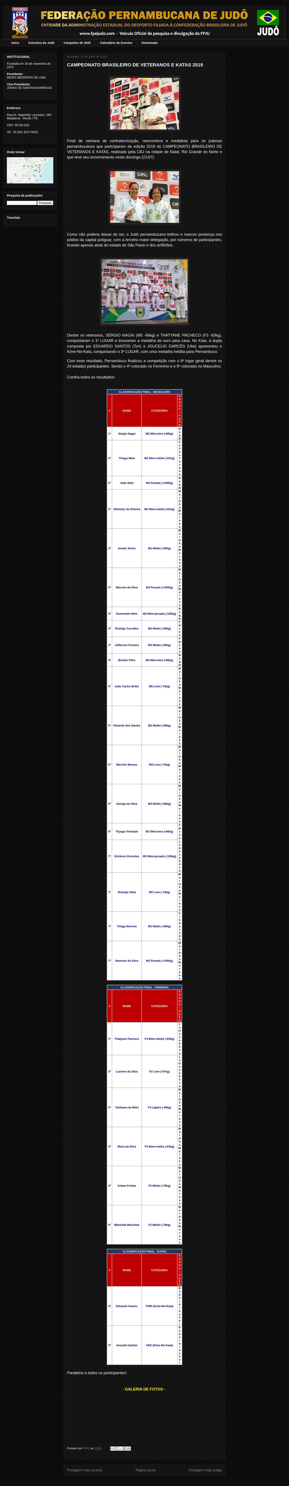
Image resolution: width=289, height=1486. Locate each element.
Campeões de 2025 (77, 43)
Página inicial (145, 1470)
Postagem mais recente (84, 1470)
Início (15, 43)
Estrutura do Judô (42, 43)
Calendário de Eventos (116, 43)
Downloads (150, 43)
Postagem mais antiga (205, 1470)
